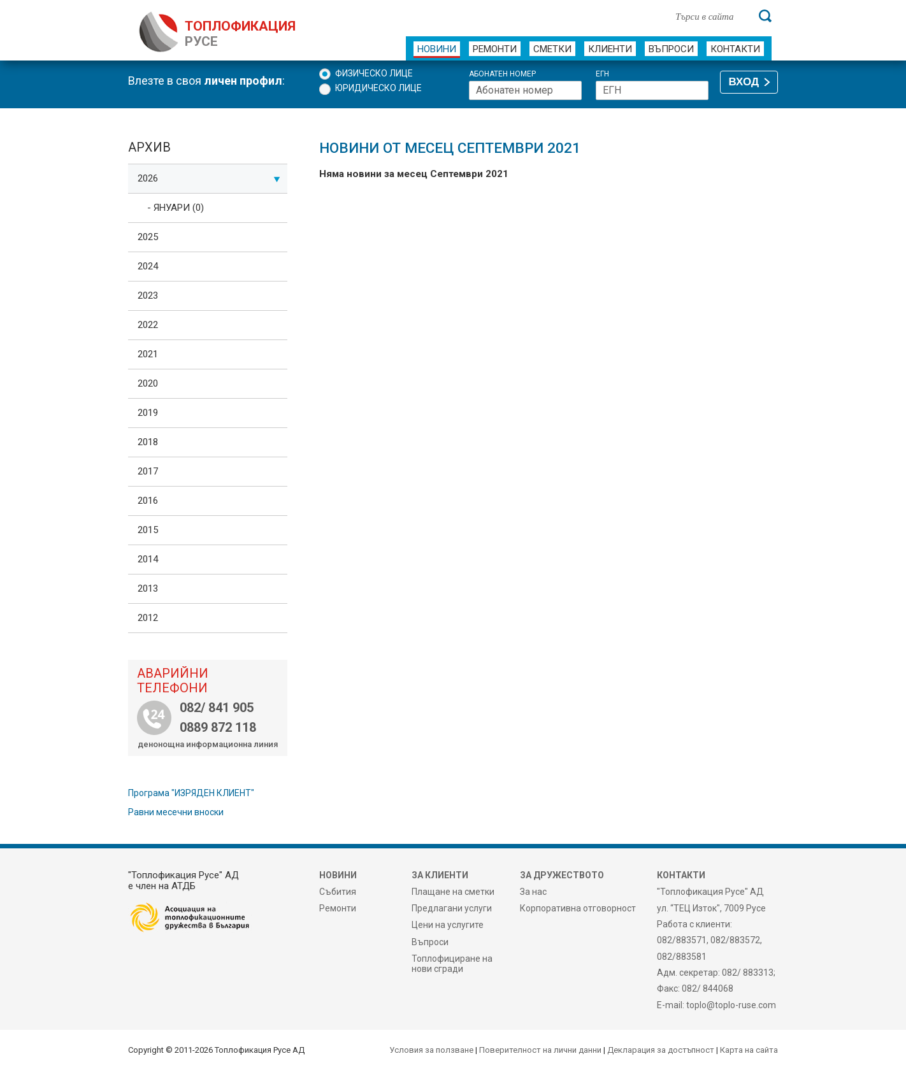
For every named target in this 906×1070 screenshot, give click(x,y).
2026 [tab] (209, 178)
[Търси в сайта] (710, 16)
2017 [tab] (148, 471)
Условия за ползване (431, 1050)
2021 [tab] (148, 354)
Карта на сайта (749, 1050)
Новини (436, 49)
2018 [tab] (148, 442)
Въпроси (671, 49)
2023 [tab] (148, 295)
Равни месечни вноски (176, 812)
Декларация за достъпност (660, 1050)
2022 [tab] (148, 325)
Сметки (552, 49)
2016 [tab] (148, 500)
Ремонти (495, 49)
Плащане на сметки (453, 892)
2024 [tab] (148, 266)
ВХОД (744, 82)
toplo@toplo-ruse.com (731, 1005)
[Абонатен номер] (525, 90)
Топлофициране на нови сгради (452, 963)
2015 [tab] (148, 530)
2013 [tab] (148, 588)
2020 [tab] (148, 383)
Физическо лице (374, 73)
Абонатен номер (502, 74)
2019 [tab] (148, 412)
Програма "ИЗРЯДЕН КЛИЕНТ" (191, 793)
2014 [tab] (148, 559)
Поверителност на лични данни (540, 1050)
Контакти (735, 49)
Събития (337, 892)
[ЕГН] (652, 90)
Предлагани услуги (452, 908)
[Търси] (765, 16)
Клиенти (610, 49)
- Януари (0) (175, 207)
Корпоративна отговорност (578, 908)
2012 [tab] (148, 618)
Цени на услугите (448, 925)
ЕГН (602, 74)
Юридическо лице (378, 88)
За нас (533, 892)
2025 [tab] (148, 237)
